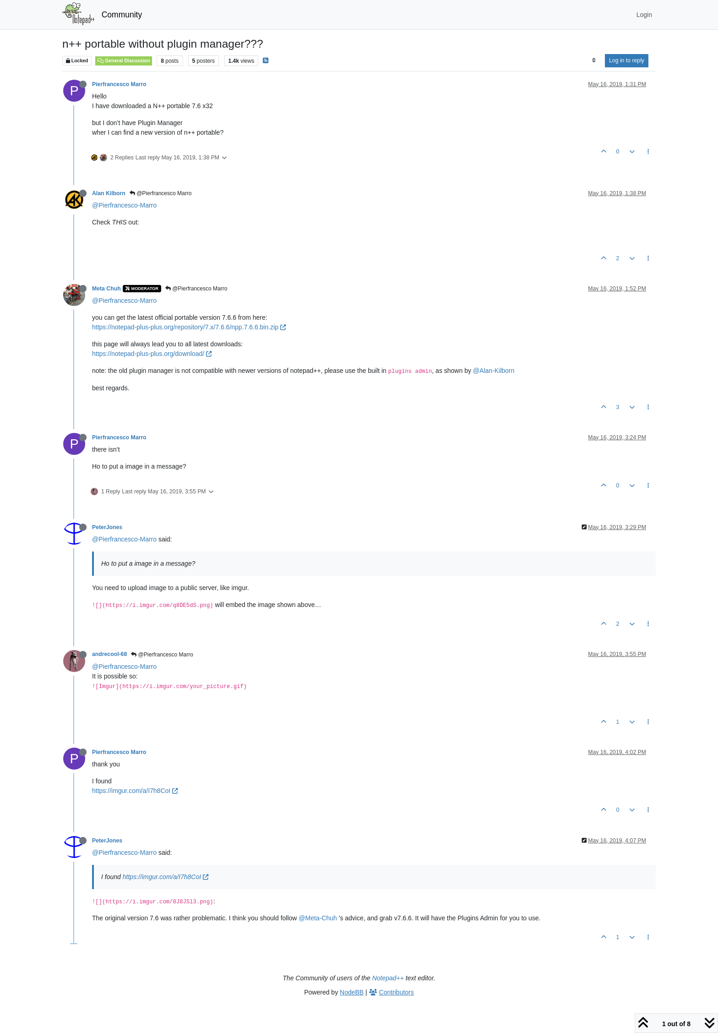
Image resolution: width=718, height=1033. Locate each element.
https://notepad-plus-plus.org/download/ (152, 353)
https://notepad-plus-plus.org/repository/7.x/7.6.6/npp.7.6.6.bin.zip (189, 327)
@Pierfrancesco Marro (161, 193)
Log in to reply (626, 60)
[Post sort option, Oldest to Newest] (593, 60)
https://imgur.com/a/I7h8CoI (135, 790)
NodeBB (352, 992)
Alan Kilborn (108, 193)
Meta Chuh (106, 288)
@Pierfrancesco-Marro (124, 205)
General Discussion (124, 60)
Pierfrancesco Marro (119, 84)
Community (122, 14)
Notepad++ (388, 978)
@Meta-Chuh (318, 918)
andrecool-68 (109, 654)
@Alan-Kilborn (493, 370)
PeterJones (107, 527)
